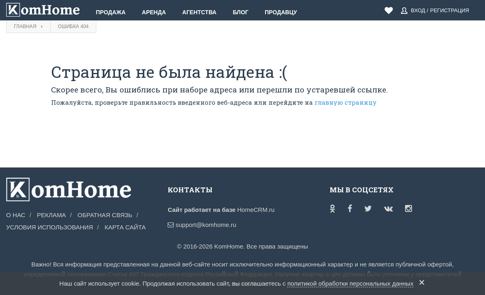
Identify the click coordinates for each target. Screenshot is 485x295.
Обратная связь (105, 214)
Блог (240, 12)
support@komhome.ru (202, 224)
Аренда (154, 12)
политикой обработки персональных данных (350, 283)
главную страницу (345, 102)
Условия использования (49, 227)
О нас (15, 214)
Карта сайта (125, 227)
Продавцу (281, 12)
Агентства (199, 12)
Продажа (111, 12)
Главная (25, 26)
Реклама (51, 214)
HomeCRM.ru (256, 209)
